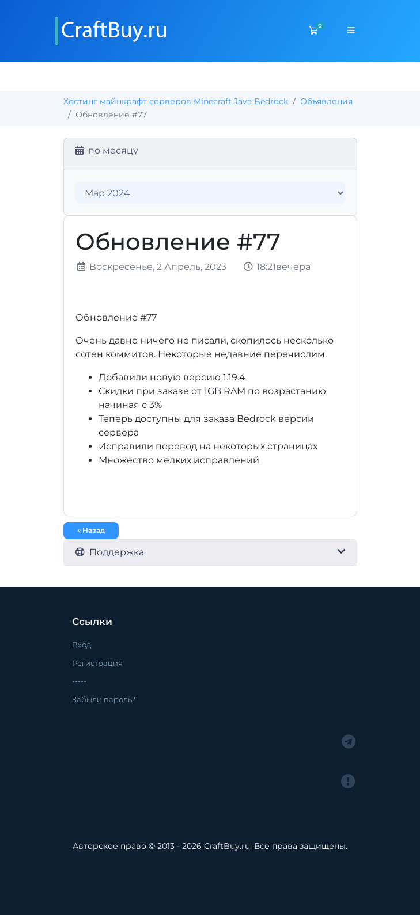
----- (79, 680)
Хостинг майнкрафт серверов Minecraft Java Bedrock (175, 101)
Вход (81, 644)
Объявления (326, 101)
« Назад (91, 530)
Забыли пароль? (103, 699)
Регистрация (97, 663)
